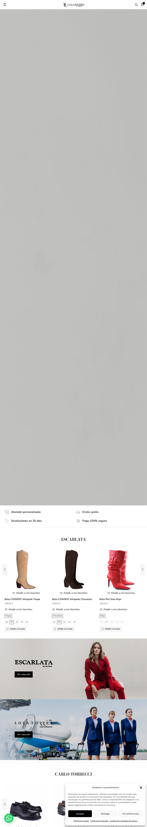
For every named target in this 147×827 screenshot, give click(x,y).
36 (6, 202)
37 (12, 202)
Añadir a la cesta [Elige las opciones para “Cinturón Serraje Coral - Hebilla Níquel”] (63, 576)
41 (37, 443)
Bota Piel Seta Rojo (110, 179)
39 (22, 202)
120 (42, 564)
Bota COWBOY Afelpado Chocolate (72, 179)
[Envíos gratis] (109, 92)
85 (42, 569)
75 (32, 569)
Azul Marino (105, 558)
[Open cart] (142, 4)
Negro (8, 437)
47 (27, 448)
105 (13, 564)
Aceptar (80, 813)
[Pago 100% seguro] (109, 101)
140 (26, 569)
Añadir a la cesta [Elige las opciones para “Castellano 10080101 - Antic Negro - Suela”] (111, 447)
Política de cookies (81, 821)
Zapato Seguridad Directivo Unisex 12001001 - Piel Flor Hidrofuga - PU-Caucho (26, 417)
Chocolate (57, 195)
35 (6, 443)
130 (13, 569)
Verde (8, 558)
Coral (55, 558)
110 (30, 564)
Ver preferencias (130, 813)
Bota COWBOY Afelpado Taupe (22, 179)
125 (7, 569)
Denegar (105, 813)
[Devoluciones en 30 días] (38, 101)
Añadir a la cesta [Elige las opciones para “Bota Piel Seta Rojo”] (111, 208)
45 (17, 448)
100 (7, 564)
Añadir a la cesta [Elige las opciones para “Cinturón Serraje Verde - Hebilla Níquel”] (16, 576)
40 (27, 202)
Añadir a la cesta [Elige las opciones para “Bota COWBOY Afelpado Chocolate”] (63, 208)
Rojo (102, 195)
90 (19, 564)
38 (17, 202)
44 (12, 448)
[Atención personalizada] (38, 92)
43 (6, 448)
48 (32, 448)
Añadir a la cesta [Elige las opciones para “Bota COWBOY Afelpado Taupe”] (16, 208)
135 (20, 569)
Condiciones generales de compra (123, 821)
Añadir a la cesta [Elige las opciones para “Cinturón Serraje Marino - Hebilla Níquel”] (111, 576)
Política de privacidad (99, 821)
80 (37, 569)
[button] (140, 787)
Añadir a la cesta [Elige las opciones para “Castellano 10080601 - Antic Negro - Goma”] (63, 451)
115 (36, 564)
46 (22, 448)
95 (24, 564)
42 (42, 443)
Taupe (8, 195)
